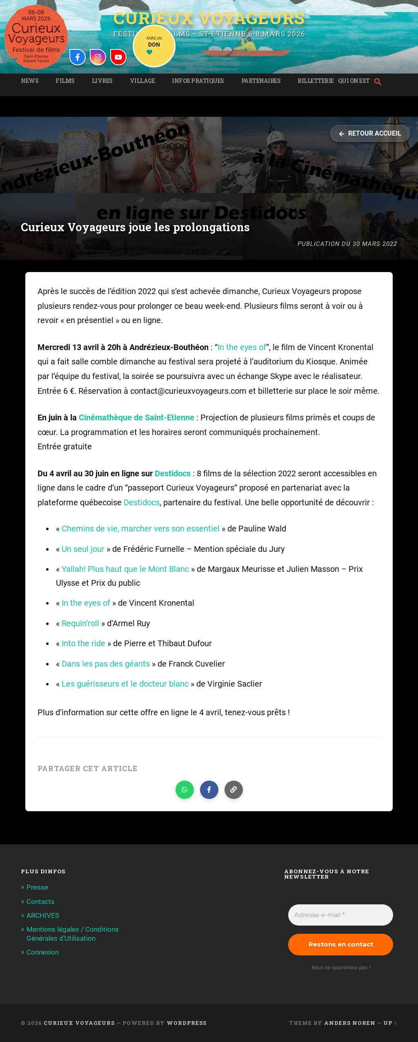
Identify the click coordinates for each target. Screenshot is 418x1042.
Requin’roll (80, 623)
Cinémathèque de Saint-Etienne (136, 417)
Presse (37, 887)
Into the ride (83, 643)
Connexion (43, 952)
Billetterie (316, 81)
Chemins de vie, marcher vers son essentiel (141, 528)
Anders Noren (350, 1023)
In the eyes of (242, 347)
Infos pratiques (198, 81)
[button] (380, 82)
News (29, 81)
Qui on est (354, 81)
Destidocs (174, 473)
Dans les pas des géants (106, 664)
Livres (102, 81)
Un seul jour (83, 549)
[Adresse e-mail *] (340, 915)
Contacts (41, 901)
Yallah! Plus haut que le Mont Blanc (125, 569)
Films (65, 81)
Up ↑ (390, 1023)
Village (142, 81)
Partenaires (261, 81)
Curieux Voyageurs (209, 17)
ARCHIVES (43, 915)
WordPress (187, 1023)
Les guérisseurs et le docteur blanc (125, 684)
